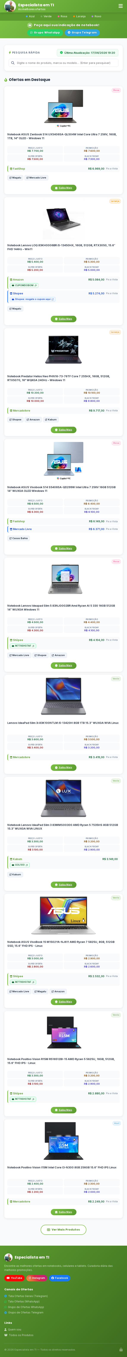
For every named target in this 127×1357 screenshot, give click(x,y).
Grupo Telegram (82, 32)
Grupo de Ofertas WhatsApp (24, 1307)
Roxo (96, 16)
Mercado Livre (36, 177)
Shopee (16, 293)
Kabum (51, 419)
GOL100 (20, 864)
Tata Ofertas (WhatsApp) (22, 1301)
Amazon (17, 279)
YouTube (14, 1278)
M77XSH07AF (23, 645)
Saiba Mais (63, 187)
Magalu (15, 177)
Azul (30, 16)
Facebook (59, 1278)
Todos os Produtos (18, 1335)
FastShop (17, 168)
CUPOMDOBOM (24, 285)
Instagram (37, 1278)
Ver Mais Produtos (63, 1230)
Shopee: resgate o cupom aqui (33, 299)
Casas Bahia (19, 538)
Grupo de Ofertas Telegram (23, 1312)
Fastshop (17, 521)
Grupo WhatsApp (45, 32)
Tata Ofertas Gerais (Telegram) (26, 1296)
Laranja (79, 16)
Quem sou (12, 1329)
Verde (46, 16)
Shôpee (16, 640)
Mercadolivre (20, 410)
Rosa (62, 16)
